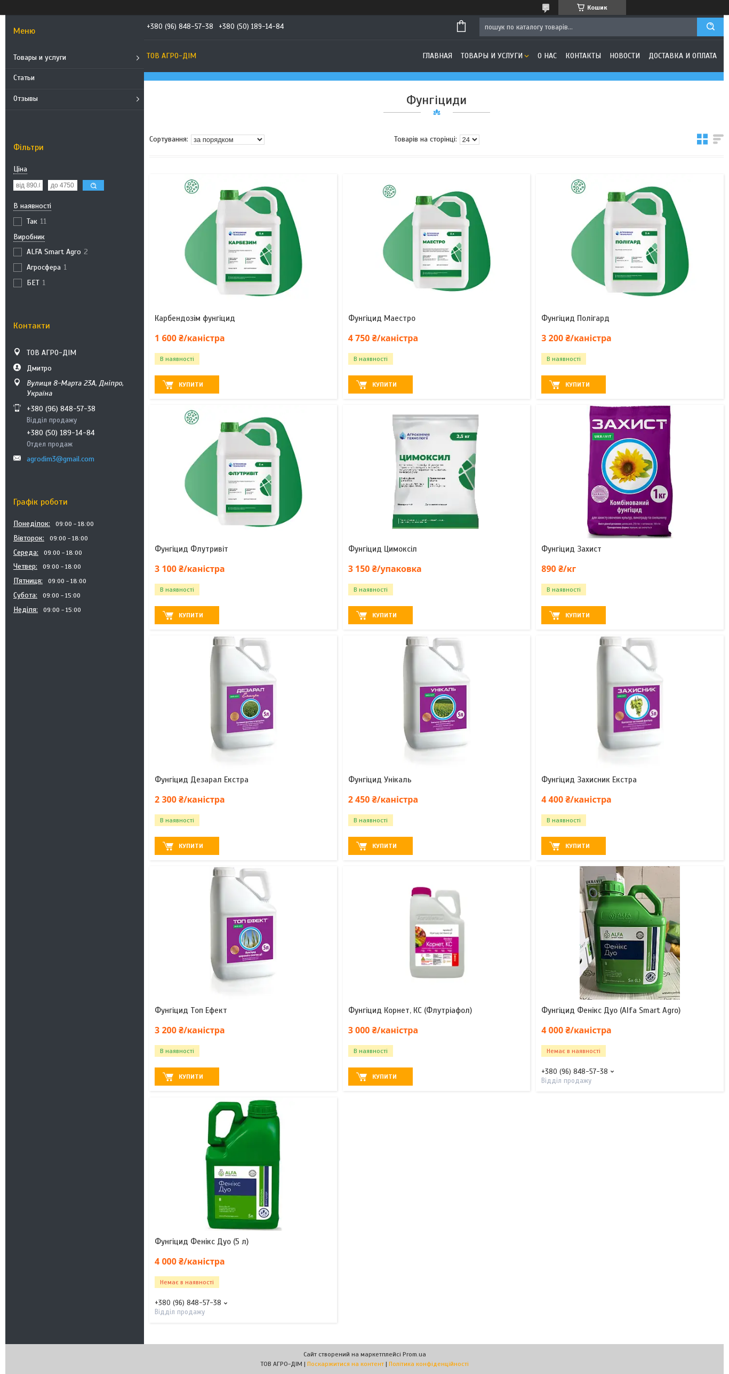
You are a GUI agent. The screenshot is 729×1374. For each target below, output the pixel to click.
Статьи (24, 77)
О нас (547, 55)
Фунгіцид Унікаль (380, 779)
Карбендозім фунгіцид (195, 318)
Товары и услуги (39, 57)
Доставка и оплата (682, 55)
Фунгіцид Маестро (381, 318)
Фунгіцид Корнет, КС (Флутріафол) (410, 1010)
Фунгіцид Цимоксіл (382, 549)
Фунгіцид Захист (571, 549)
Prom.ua (414, 1354)
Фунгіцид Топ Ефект (191, 1010)
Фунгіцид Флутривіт (191, 549)
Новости (625, 55)
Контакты (583, 55)
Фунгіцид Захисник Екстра (589, 779)
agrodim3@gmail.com (60, 459)
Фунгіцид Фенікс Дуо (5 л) (202, 1241)
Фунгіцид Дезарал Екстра (202, 779)
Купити (191, 384)
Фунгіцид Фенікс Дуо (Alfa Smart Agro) (610, 1010)
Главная (437, 55)
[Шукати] (710, 27)
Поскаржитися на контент (345, 1364)
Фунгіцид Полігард (575, 318)
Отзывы (25, 98)
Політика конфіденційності (429, 1364)
